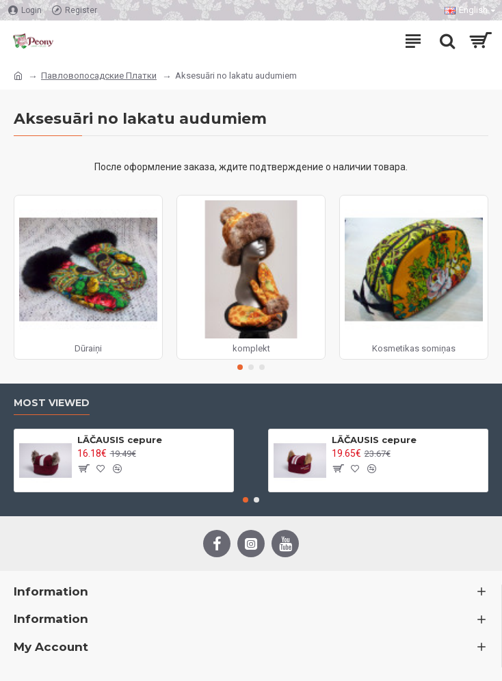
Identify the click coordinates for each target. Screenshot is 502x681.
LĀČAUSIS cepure (119, 439)
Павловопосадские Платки (99, 75)
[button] (240, 367)
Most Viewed (52, 403)
